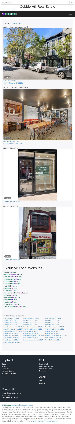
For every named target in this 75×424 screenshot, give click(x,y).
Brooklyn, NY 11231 (52, 320)
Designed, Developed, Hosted (22, 405)
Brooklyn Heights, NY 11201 (13, 327)
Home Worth (43, 364)
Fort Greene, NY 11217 (31, 338)
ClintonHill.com (10, 286)
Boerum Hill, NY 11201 (11, 318)
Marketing (42, 371)
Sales (4, 364)
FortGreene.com (11, 297)
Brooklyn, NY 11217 (52, 322)
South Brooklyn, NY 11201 (12, 342)
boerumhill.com (12, 274)
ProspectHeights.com (12, 304)
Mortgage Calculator (9, 373)
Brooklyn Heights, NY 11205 (33, 327)
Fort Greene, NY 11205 (11, 338)
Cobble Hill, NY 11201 (52, 331)
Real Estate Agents (46, 366)
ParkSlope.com (10, 300)
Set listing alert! (16, 24)
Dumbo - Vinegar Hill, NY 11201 (56, 335)
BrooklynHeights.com (12, 279)
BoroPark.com (12, 277)
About (41, 381)
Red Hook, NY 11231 (52, 340)
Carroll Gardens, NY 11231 (54, 329)
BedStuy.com (9, 272)
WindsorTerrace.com (14, 307)
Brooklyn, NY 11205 (10, 320)
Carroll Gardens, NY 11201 (32, 329)
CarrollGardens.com (11, 281)
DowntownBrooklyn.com (16, 293)
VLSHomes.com (38, 421)
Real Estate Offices (46, 369)
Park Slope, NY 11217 (11, 340)
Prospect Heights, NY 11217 (33, 340)
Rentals (4, 366)
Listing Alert (6, 369)
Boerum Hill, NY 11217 (31, 318)
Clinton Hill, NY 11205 (30, 331)
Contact (42, 383)
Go (72, 3)
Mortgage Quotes (8, 371)
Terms (48, 421)
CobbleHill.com (10, 291)
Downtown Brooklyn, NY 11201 (34, 335)
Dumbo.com (10, 295)
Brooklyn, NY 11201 (30, 320)
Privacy (55, 421)
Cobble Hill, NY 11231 (10, 333)
